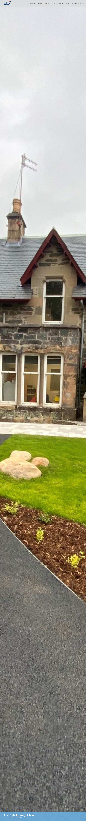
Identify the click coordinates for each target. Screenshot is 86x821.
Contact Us (77, 3)
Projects (54, 3)
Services (46, 3)
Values (40, 3)
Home (5, 818)
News (69, 3)
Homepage (31, 3)
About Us (62, 3)
